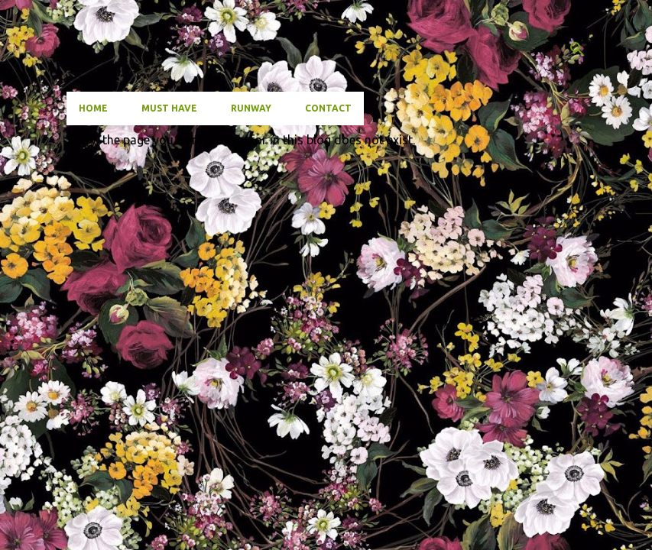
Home (93, 108)
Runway (251, 108)
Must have (169, 108)
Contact (328, 108)
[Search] (577, 49)
